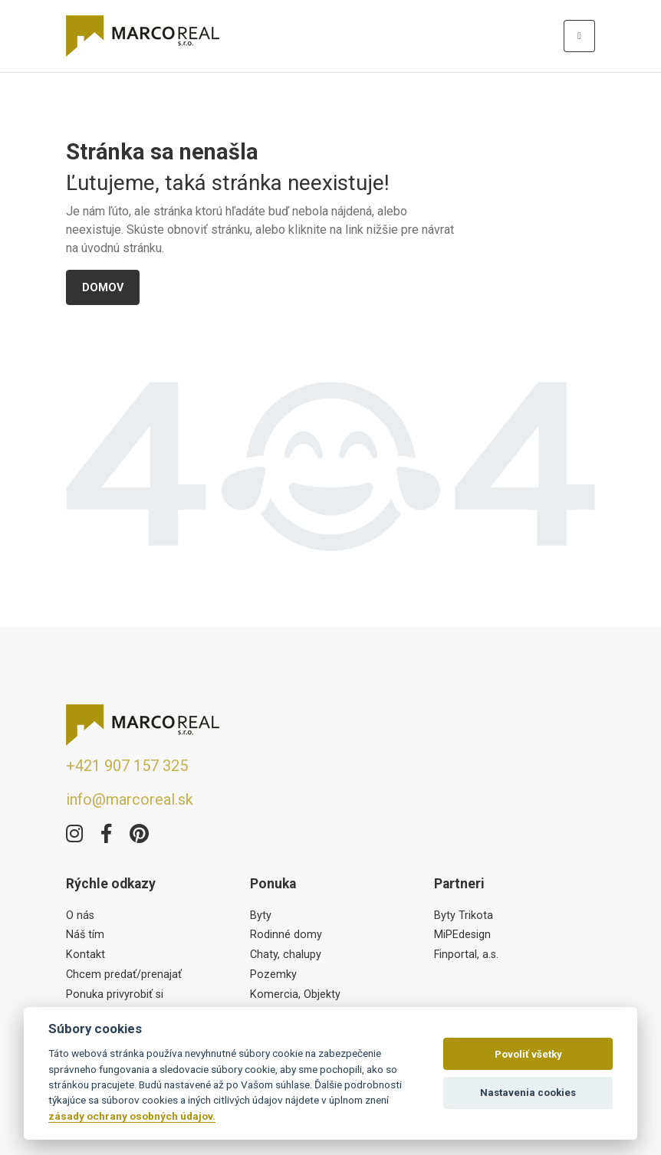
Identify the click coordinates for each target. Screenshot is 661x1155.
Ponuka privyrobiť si (114, 994)
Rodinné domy (286, 934)
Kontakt (85, 954)
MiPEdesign (462, 934)
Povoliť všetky (528, 1054)
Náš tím (85, 934)
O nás (80, 915)
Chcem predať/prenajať (124, 974)
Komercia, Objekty (295, 994)
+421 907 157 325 (127, 765)
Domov (102, 287)
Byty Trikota (463, 915)
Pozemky (273, 974)
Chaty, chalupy (285, 954)
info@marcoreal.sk (129, 799)
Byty (260, 915)
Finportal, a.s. (466, 954)
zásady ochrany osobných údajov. (131, 1116)
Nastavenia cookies (528, 1092)
